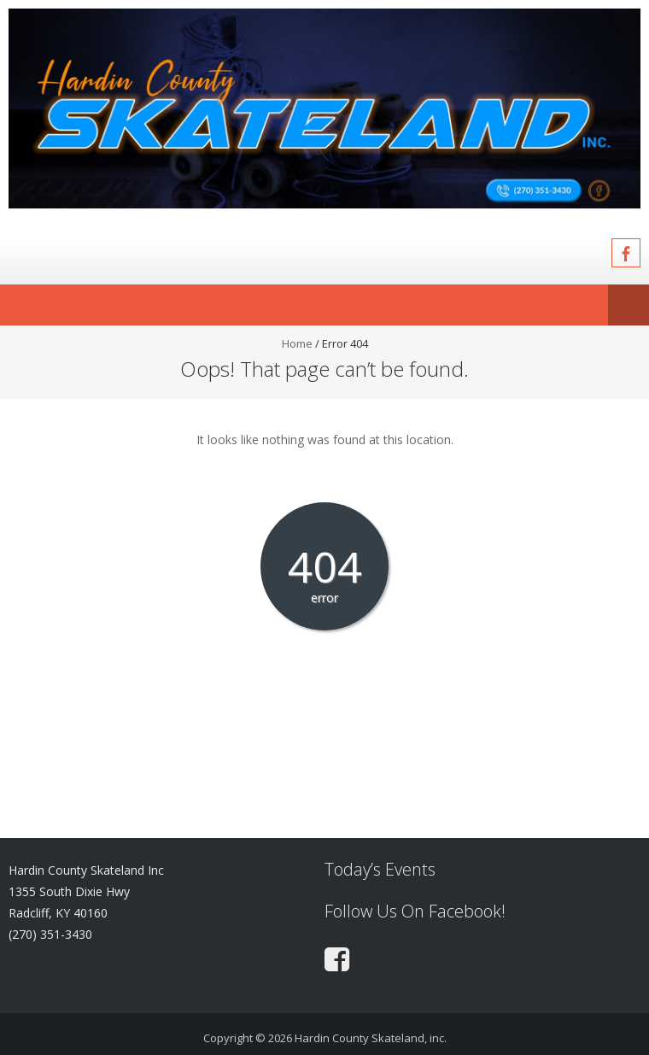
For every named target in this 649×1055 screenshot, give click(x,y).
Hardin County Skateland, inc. (371, 1038)
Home (297, 343)
